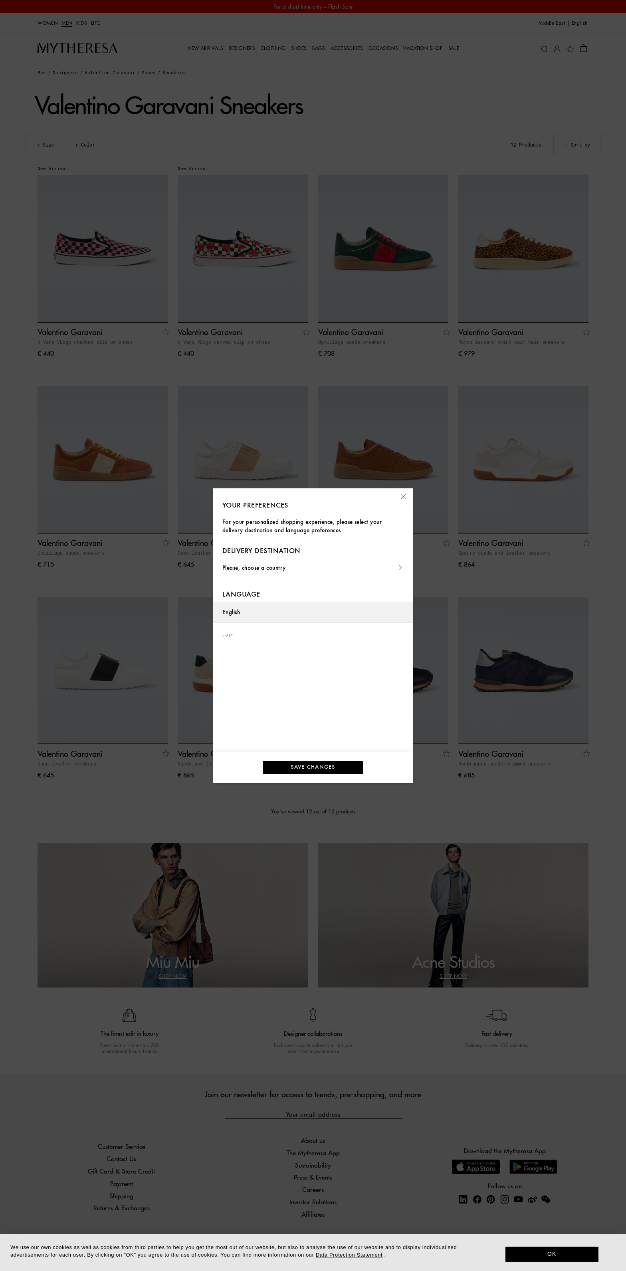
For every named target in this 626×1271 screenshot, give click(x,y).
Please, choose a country (313, 568)
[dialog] (313, 1252)
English (231, 612)
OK (552, 1254)
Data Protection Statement (349, 1255)
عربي (228, 633)
